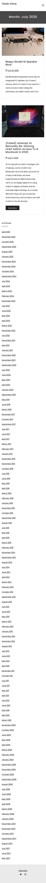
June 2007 (6, 853)
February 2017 (7, 449)
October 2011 (7, 676)
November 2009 (9, 725)
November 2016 (8, 464)
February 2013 (7, 626)
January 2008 (7, 819)
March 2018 (6, 409)
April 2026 (6, 232)
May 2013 (5, 616)
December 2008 (9, 764)
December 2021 (8, 340)
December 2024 (9, 261)
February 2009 (8, 755)
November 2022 (8, 330)
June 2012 (6, 656)
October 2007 (8, 833)
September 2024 (9, 276)
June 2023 (6, 311)
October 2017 (7, 419)
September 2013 (9, 597)
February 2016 (7, 498)
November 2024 (9, 266)
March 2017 (6, 444)
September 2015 (9, 518)
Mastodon (23, 870)
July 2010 (5, 700)
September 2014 (9, 557)
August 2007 (7, 843)
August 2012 (7, 646)
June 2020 (6, 375)
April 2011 (5, 695)
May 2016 (6, 483)
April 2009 (6, 745)
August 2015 (7, 523)
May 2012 (5, 661)
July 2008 (6, 789)
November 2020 (8, 360)
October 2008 (8, 774)
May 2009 (6, 740)
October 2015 (7, 513)
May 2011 (5, 690)
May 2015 (5, 533)
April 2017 (6, 439)
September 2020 (9, 365)
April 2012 (5, 666)
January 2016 (7, 503)
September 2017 (9, 424)
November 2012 (8, 641)
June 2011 (6, 685)
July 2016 (5, 473)
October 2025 (8, 242)
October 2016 (7, 468)
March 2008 (7, 809)
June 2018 (6, 404)
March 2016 (6, 493)
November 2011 (8, 671)
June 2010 (6, 705)
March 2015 (6, 542)
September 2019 (9, 394)
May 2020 (6, 380)
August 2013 (7, 602)
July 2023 (6, 306)
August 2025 (7, 251)
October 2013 (7, 592)
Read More (12, 208)
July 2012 (5, 651)
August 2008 (7, 784)
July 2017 (5, 429)
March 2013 (6, 621)
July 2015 (5, 528)
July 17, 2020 (13, 158)
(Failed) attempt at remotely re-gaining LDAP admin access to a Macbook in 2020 (22, 147)
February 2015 (7, 547)
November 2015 (8, 508)
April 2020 (6, 385)
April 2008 (6, 804)
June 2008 (6, 794)
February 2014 (8, 587)
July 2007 (6, 848)
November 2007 (9, 829)
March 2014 (7, 582)
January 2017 (7, 454)
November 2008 (9, 769)
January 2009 (7, 759)
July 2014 (5, 567)
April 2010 (6, 715)
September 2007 (9, 838)
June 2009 (6, 735)
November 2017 (8, 414)
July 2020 (6, 370)
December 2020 (9, 355)
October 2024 (8, 271)
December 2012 (8, 636)
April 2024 (6, 286)
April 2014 (6, 577)
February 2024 (8, 296)
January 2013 (7, 631)
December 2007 (9, 824)
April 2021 (5, 345)
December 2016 (8, 459)
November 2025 (8, 237)
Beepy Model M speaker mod (21, 63)
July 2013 (5, 607)
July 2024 (6, 281)
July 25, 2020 (13, 70)
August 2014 (7, 562)
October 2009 (8, 730)
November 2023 (8, 301)
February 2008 (8, 814)
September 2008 (9, 779)
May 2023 (6, 316)
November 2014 (8, 552)
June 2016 (6, 478)
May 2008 (6, 799)
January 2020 (7, 390)
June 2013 (6, 611)
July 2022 (6, 335)
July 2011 (5, 681)
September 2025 (9, 247)
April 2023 (6, 320)
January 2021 (7, 350)
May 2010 (6, 710)
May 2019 (6, 399)
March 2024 (7, 291)
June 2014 (6, 572)
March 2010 (6, 720)
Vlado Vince (9, 3)
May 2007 (6, 858)
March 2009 (7, 750)
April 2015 (5, 538)
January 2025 (7, 256)
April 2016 (6, 488)
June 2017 (6, 434)
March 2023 (7, 325)
